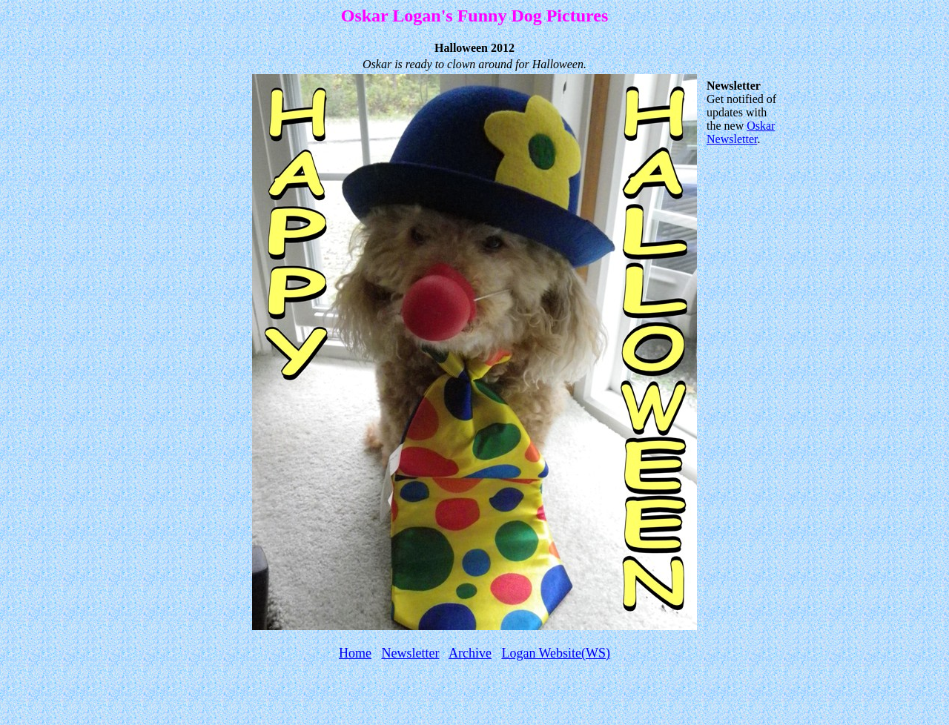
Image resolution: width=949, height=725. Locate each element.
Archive (470, 653)
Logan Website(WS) (555, 653)
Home (355, 653)
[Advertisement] (474, 697)
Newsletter (410, 653)
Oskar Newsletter (741, 132)
